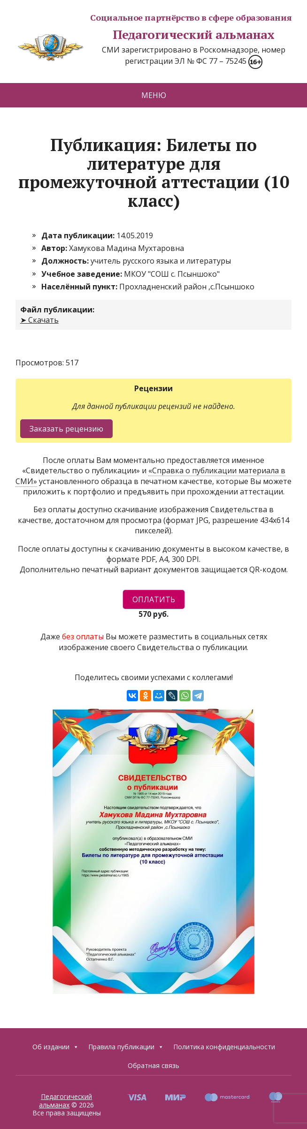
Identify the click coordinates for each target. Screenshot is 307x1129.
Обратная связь (153, 1065)
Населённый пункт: (80, 286)
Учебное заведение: (82, 274)
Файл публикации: (57, 309)
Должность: (66, 261)
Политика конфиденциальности (224, 1046)
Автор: (55, 248)
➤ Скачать (39, 320)
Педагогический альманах (144, 35)
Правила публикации (126, 1047)
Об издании (55, 1047)
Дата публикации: (78, 235)
